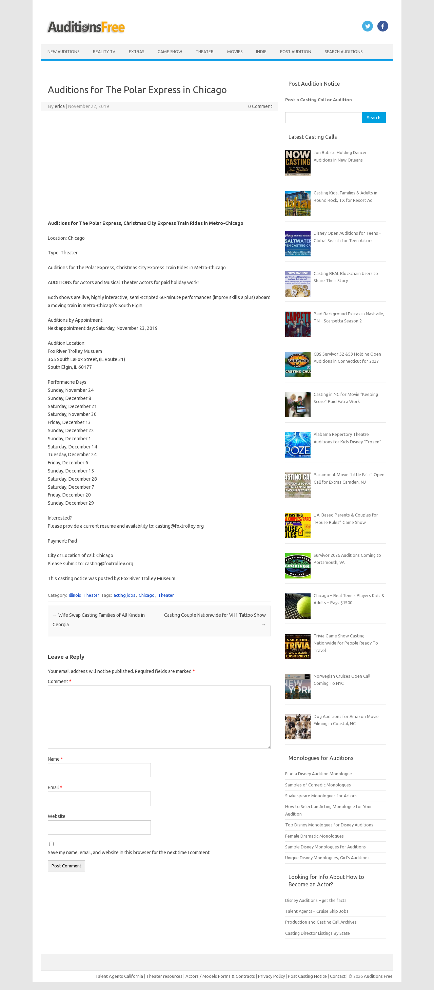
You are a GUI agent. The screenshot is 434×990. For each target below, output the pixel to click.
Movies (234, 51)
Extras (136, 51)
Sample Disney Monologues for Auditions (325, 846)
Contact (338, 976)
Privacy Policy (272, 976)
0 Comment (260, 106)
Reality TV (104, 51)
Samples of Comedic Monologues (318, 784)
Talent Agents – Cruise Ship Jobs (317, 911)
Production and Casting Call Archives (321, 922)
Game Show (170, 51)
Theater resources (164, 976)
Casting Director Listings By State (317, 933)
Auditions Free (378, 976)
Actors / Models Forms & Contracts (220, 976)
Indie (261, 51)
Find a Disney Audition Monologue (318, 773)
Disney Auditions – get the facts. (316, 900)
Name (55, 759)
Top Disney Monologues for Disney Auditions (329, 824)
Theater (205, 51)
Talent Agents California (119, 976)
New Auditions (63, 51)
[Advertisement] (159, 165)
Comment (60, 681)
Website (56, 816)
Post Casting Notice (307, 976)
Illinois (75, 595)
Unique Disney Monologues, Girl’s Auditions (327, 857)
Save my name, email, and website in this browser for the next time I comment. (129, 852)
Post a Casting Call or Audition (318, 99)
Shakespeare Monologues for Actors (321, 795)
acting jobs (124, 595)
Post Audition (295, 51)
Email (55, 787)
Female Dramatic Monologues (314, 836)
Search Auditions (343, 51)
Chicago (147, 595)
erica (60, 106)
